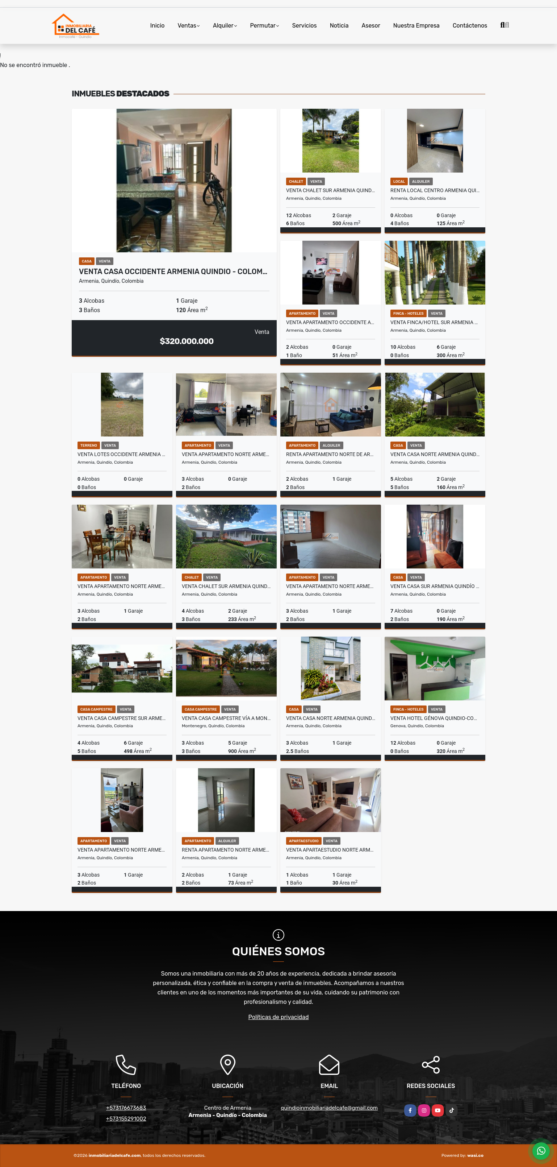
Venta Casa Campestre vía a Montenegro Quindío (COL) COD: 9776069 (226, 718)
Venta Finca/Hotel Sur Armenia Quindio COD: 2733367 (434, 322)
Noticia (339, 25)
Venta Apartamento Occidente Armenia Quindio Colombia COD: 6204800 (330, 322)
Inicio (157, 25)
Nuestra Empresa (416, 25)
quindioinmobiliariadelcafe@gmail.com (329, 1108)
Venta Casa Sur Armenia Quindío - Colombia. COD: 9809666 (434, 586)
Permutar (263, 25)
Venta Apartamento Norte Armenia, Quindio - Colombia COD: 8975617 (122, 586)
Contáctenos (470, 25)
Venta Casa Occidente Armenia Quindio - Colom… (173, 271)
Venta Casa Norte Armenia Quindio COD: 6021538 (434, 454)
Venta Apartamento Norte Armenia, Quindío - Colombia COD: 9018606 (122, 850)
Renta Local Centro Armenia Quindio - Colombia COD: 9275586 (434, 190)
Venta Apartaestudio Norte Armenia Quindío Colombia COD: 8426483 (330, 850)
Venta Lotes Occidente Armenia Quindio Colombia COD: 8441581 (122, 454)
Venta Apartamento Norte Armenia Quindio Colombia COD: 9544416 (226, 454)
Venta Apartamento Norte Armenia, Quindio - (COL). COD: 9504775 (330, 586)
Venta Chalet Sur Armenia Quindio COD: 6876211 (226, 586)
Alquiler (223, 25)
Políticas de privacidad (278, 1017)
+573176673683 (126, 1108)
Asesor (371, 25)
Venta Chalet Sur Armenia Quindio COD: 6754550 (330, 190)
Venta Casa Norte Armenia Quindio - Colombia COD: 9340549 (330, 718)
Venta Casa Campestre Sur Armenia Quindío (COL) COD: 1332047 (122, 718)
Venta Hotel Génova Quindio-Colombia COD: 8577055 (434, 718)
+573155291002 (126, 1119)
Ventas (187, 25)
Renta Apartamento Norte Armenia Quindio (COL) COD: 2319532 (226, 850)
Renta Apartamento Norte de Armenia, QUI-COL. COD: (330, 454)
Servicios (304, 25)
